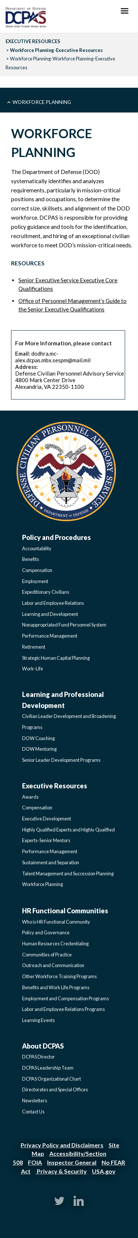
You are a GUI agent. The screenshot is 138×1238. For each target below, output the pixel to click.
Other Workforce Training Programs (59, 976)
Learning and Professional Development (63, 699)
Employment (35, 581)
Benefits (30, 559)
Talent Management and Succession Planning (68, 873)
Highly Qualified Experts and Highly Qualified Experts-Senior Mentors (68, 835)
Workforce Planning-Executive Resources (56, 50)
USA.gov (104, 1171)
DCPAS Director (38, 1057)
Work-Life (32, 669)
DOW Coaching (38, 738)
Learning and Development (50, 614)
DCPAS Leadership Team (48, 1068)
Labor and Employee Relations (53, 603)
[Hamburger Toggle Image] (124, 13)
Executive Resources (54, 786)
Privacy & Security (61, 1171)
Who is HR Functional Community (56, 922)
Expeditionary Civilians (45, 592)
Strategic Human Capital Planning (56, 658)
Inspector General (71, 1162)
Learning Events (38, 1020)
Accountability (37, 548)
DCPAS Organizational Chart (51, 1079)
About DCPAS (43, 1046)
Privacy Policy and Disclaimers (62, 1144)
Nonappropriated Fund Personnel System (64, 625)
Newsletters (34, 1100)
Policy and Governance (46, 932)
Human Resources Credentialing (55, 943)
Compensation (37, 570)
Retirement (33, 647)
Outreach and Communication (53, 965)
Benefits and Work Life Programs (55, 987)
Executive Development (46, 819)
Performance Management (49, 636)
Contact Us (33, 1112)
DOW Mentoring (39, 749)
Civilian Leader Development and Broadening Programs (69, 721)
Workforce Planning (42, 102)
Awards (30, 797)
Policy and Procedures (56, 537)
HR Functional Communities (65, 911)
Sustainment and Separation (50, 862)
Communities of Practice (47, 955)
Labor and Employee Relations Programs (63, 1009)
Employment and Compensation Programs (65, 998)
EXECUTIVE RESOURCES (33, 41)
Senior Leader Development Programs (61, 760)
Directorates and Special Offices (55, 1089)
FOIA (35, 1162)
